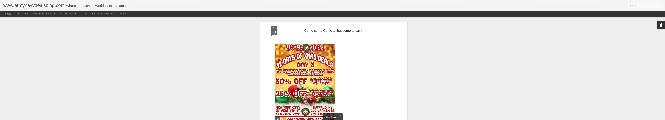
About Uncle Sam (41, 13)
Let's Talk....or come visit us (67, 13)
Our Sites (123, 13)
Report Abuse (352, 118)
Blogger (343, 118)
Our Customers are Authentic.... (100, 13)
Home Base (24, 13)
